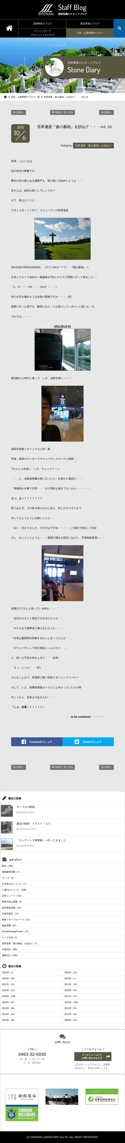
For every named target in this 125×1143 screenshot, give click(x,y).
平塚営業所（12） (11, 913)
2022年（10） (9, 984)
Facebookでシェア (41, 741)
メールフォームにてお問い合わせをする (92, 1056)
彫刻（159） (8, 866)
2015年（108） (72, 1002)
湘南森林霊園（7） (11, 872)
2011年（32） (71, 1014)
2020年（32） (9, 990)
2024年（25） (9, 978)
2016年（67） (9, 1002)
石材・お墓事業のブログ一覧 (25, 97)
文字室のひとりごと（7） (15, 884)
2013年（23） (71, 1008)
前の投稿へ (18, 112)
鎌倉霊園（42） (10, 925)
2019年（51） (71, 990)
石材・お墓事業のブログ (90, 32)
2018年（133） (9, 996)
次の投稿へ (106, 112)
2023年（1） (70, 978)
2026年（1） (8, 972)
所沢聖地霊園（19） (12, 907)
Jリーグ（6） (8, 878)
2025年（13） (71, 972)
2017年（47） (71, 996)
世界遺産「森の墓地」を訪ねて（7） (20, 943)
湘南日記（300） (10, 955)
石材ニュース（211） (12, 895)
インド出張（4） (10, 937)
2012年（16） (9, 1014)
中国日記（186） (10, 949)
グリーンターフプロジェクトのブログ (42, 33)
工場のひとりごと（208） (15, 890)
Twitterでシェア (92, 741)
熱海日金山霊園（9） (12, 901)
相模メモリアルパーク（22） (16, 919)
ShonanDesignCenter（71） (16, 931)
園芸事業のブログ (90, 23)
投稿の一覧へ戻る (64, 112)
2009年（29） (71, 1020)
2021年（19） (71, 984)
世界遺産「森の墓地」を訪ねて (93, 145)
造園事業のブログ (42, 23)
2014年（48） (9, 1008)
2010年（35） (9, 1020)
